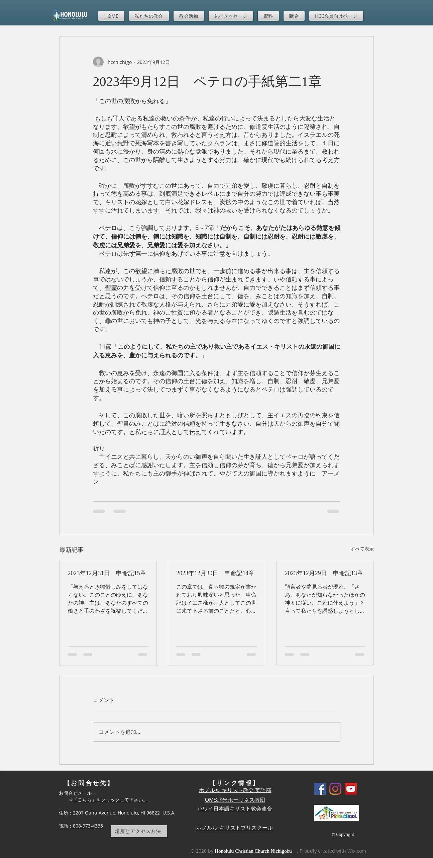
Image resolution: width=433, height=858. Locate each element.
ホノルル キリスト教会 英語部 (235, 790)
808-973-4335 (88, 826)
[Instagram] (335, 789)
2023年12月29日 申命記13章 (324, 573)
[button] (149, 16)
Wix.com (356, 851)
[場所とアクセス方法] (139, 831)
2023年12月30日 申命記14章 (215, 573)
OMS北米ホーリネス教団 (235, 800)
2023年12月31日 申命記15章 (107, 573)
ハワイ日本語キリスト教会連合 (234, 808)
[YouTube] (351, 789)
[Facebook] (320, 789)
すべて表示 (362, 548)
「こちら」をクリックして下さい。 (110, 799)
